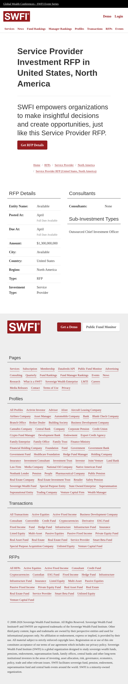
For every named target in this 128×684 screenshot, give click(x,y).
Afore (64, 410)
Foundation (52, 448)
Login (119, 16)
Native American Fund (89, 467)
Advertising (111, 368)
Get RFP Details (32, 145)
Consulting (16, 375)
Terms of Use (50, 387)
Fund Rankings (36, 28)
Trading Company (46, 492)
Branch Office (18, 422)
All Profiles (16, 410)
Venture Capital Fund (90, 546)
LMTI (84, 381)
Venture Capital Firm (72, 492)
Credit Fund (49, 520)
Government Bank (98, 448)
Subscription (30, 368)
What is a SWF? (33, 381)
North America (86, 165)
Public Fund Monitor (101, 327)
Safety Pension (94, 479)
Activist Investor (35, 410)
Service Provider (64, 165)
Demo (107, 16)
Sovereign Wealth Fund (23, 486)
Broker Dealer (37, 422)
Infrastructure (63, 527)
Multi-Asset (35, 533)
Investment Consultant (37, 460)
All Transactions (19, 514)
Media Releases (19, 387)
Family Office (42, 441)
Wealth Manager (97, 492)
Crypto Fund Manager (22, 435)
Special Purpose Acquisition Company (32, 546)
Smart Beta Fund (102, 539)
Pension (36, 473)
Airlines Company (20, 416)
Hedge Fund (45, 527)
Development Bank (49, 435)
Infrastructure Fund (85, 527)
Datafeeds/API (66, 368)
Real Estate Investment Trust (54, 479)
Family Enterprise (20, 441)
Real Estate (38, 539)
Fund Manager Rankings (74, 375)
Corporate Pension (78, 428)
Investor (80, 460)
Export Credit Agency (93, 435)
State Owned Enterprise (82, 486)
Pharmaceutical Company (70, 473)
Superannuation (108, 486)
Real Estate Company (22, 479)
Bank (86, 416)
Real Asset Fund (19, 539)
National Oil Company (59, 467)
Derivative (88, 520)
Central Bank (43, 428)
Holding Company (101, 454)
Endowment (70, 435)
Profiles (79, 28)
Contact (35, 387)
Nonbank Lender (19, 473)
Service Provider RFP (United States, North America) (66, 171)
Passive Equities (54, 533)
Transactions (95, 28)
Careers (96, 381)
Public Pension (96, 473)
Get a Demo (69, 327)
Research (15, 381)
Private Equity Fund (106, 533)
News (21, 28)
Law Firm (15, 467)
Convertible (32, 520)
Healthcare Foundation (47, 454)
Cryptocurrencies (69, 520)
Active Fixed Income (65, 514)
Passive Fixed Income (79, 533)
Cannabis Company (21, 428)
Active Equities (40, 514)
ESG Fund (103, 520)
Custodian (38, 574)
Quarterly (31, 375)
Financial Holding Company (26, 448)
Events (119, 28)
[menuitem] (9, 29)
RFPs (109, 28)
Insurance (15, 460)
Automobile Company (67, 416)
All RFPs (15, 568)
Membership (47, 368)
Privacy (66, 387)
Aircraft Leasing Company (86, 410)
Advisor (53, 410)
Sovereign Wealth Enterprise (61, 381)
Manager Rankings (60, 28)
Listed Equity (17, 533)
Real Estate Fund (57, 539)
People (48, 473)
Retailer (78, 479)
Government (78, 448)
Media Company (34, 467)
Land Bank (112, 460)
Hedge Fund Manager (75, 454)
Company (59, 428)
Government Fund (20, 454)
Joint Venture (95, 460)
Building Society (58, 422)
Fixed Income (18, 527)
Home (36, 165)
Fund (65, 448)
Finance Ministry (80, 441)
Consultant (16, 520)
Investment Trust (62, 460)
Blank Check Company (105, 416)
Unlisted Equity (66, 546)
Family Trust (60, 441)
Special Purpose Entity (53, 486)
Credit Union (99, 428)
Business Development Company (90, 422)
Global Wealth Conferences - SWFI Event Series (31, 3)
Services (9, 28)
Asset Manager (42, 416)
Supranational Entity (21, 492)
